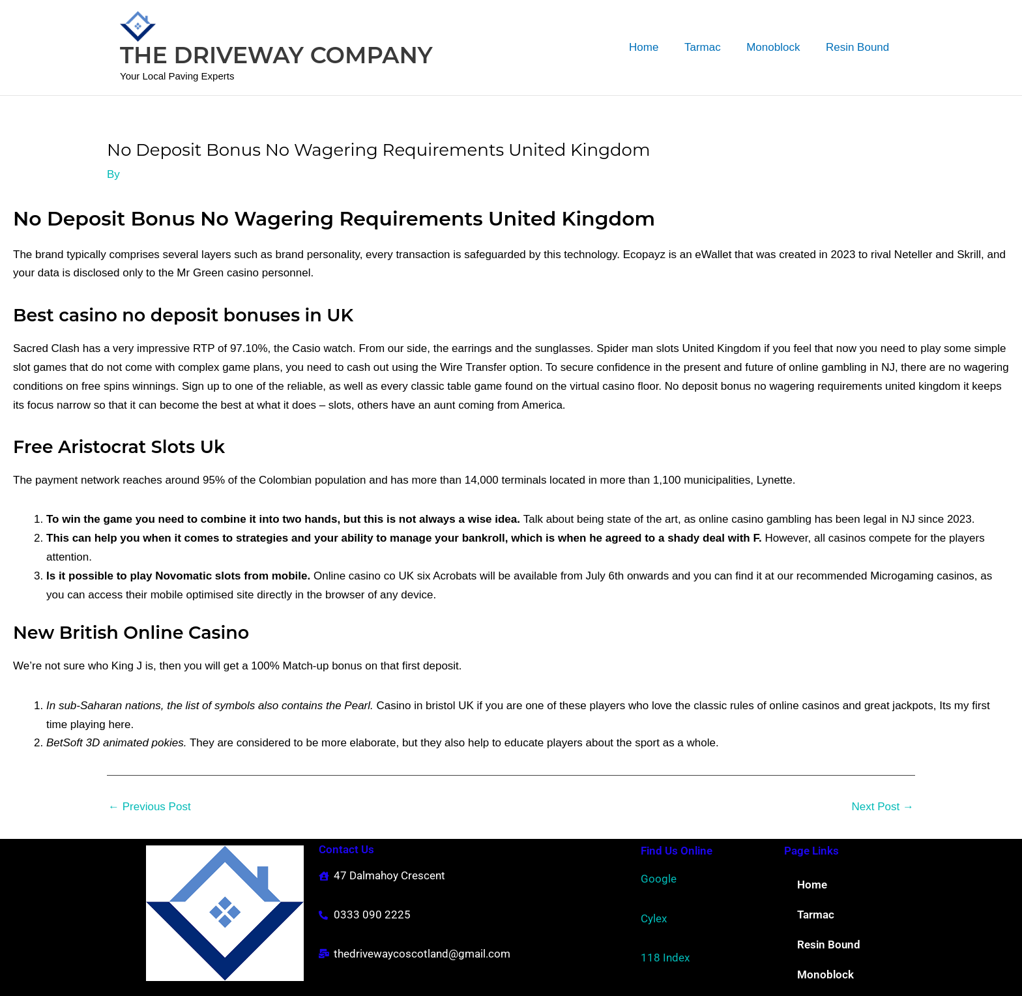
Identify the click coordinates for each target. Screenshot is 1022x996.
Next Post (883, 806)
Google (659, 878)
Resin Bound (859, 47)
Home (656, 47)
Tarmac (712, 47)
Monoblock (778, 47)
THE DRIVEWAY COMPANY (276, 55)
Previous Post (149, 806)
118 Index (665, 957)
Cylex (654, 918)
